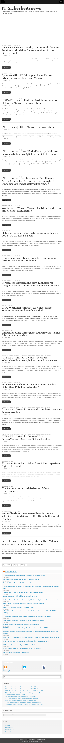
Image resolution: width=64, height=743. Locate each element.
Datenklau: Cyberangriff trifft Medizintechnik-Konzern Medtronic (21, 698)
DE (2, 45)
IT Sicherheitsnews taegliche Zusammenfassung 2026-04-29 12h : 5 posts (30, 234)
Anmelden (7, 725)
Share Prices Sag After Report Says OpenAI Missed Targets (21, 624)
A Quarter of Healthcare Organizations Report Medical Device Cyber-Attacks (27, 617)
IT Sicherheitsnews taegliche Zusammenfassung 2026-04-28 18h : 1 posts (24, 704)
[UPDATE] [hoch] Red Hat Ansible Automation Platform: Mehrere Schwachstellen (30, 102)
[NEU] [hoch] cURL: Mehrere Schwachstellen (29, 127)
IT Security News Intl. (8, 671)
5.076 (22, 565)
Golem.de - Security (8, 73)
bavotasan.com (39, 741)
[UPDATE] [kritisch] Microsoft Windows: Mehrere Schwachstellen (32, 411)
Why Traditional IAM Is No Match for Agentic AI (18, 583)
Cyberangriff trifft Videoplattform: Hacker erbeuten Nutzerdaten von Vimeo (27, 77)
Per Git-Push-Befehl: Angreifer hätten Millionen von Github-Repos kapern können (31, 542)
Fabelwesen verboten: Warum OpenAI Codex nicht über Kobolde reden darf (29, 386)
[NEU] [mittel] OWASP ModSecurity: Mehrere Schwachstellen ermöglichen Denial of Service (30, 153)
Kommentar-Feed (9, 729)
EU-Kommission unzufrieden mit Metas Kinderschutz (26, 490)
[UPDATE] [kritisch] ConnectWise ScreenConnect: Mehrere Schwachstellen (26, 438)
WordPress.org (9, 731)
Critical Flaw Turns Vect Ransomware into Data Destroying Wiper (23, 603)
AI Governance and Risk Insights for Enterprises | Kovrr (20, 596)
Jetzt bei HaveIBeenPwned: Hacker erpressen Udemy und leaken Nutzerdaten (25, 692)
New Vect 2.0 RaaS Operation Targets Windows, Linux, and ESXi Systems (25, 641)
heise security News (8, 305)
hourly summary (6, 230)
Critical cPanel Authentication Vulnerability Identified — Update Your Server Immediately (30, 600)
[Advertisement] (32, 31)
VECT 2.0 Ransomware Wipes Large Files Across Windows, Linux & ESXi (25, 628)
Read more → (6, 67)
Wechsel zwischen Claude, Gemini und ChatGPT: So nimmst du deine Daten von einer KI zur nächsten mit (31, 50)
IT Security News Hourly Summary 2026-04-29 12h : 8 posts (22, 648)
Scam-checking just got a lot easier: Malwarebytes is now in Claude (24, 575)
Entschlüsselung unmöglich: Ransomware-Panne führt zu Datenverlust (31, 334)
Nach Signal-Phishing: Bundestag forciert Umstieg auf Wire (20, 700)
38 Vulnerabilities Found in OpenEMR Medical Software (20, 645)
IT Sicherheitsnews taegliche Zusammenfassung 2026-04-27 (20, 687)
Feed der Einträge (9, 727)
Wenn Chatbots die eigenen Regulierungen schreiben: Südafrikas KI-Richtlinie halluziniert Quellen (30, 516)
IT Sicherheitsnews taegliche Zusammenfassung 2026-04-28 (20, 696)
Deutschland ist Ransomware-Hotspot (15, 694)
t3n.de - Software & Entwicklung (11, 45)
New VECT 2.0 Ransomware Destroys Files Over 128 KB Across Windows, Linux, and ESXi (31, 637)
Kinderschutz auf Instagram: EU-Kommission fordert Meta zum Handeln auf (29, 259)
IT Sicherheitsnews (21, 8)
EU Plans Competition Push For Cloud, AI (16, 652)
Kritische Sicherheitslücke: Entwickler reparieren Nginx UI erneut (31, 465)
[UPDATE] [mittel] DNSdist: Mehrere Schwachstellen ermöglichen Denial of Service (29, 359)
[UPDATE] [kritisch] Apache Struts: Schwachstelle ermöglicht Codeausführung (25, 690)
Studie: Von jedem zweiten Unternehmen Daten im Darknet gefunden (23, 702)
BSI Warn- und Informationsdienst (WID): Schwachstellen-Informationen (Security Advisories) (25, 98)
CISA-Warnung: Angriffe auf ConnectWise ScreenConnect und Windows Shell (27, 309)
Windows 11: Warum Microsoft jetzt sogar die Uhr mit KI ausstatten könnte (31, 209)
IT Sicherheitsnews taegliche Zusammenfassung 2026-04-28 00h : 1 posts (24, 688)
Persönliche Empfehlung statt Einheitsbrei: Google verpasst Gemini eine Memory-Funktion (30, 284)
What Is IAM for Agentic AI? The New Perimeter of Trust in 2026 (23, 592)
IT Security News (11, 571)
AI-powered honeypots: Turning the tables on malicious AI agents (23, 620)
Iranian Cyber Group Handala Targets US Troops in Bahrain (21, 579)
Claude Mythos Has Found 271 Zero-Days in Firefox (19, 607)
